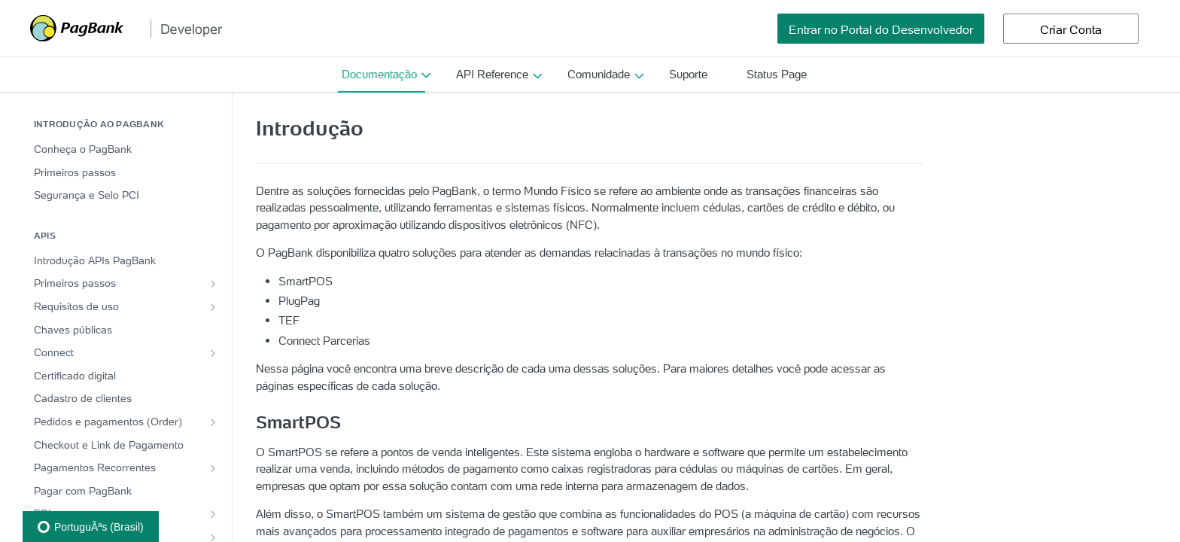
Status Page (777, 74)
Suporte (688, 74)
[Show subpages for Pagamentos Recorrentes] (213, 468)
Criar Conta (1071, 29)
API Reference (492, 74)
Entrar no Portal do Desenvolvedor (881, 29)
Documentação (379, 74)
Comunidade (598, 74)
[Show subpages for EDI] (213, 514)
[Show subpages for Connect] (213, 353)
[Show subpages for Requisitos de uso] (213, 307)
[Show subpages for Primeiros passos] (213, 284)
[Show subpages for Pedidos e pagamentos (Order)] (213, 422)
